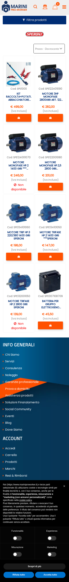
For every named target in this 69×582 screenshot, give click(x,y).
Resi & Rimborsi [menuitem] (15, 475)
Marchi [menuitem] (9, 468)
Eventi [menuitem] (8, 416)
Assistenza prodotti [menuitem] (18, 395)
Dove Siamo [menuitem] (12, 429)
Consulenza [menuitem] (12, 368)
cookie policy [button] (25, 500)
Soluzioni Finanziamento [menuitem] (21, 402)
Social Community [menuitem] (17, 409)
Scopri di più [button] (34, 566)
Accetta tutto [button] (50, 574)
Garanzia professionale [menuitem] (21, 381)
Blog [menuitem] (7, 422)
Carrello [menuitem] (10, 455)
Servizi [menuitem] (8, 361)
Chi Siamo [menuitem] (11, 354)
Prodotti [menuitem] (10, 462)
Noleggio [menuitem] (10, 375)
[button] (64, 486)
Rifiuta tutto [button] (19, 574)
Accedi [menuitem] (9, 448)
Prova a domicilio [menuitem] (16, 388)
